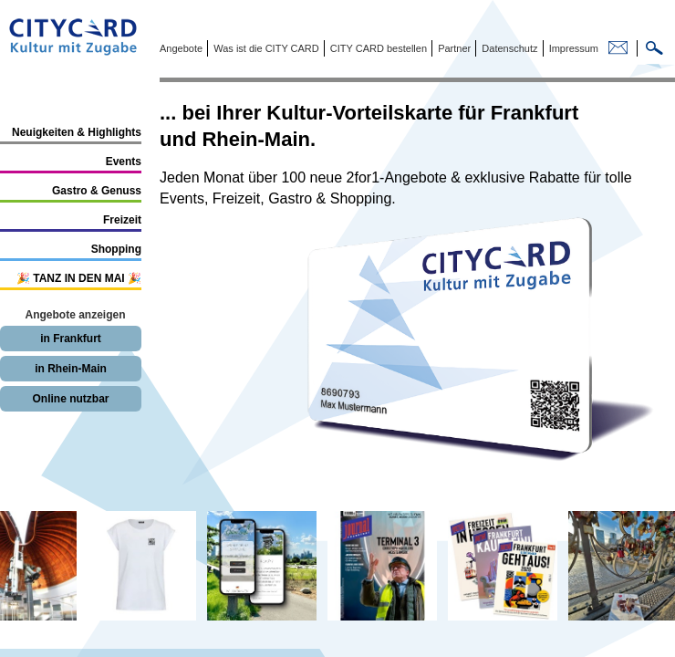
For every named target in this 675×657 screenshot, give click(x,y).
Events (123, 161)
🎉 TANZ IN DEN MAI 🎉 (78, 278)
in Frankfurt (70, 338)
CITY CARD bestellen (377, 48)
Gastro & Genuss (96, 190)
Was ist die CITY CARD (265, 48)
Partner (453, 48)
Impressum (572, 48)
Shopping (116, 249)
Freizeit (122, 220)
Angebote (181, 48)
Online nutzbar (71, 398)
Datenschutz (508, 48)
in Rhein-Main (71, 368)
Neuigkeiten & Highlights (76, 132)
